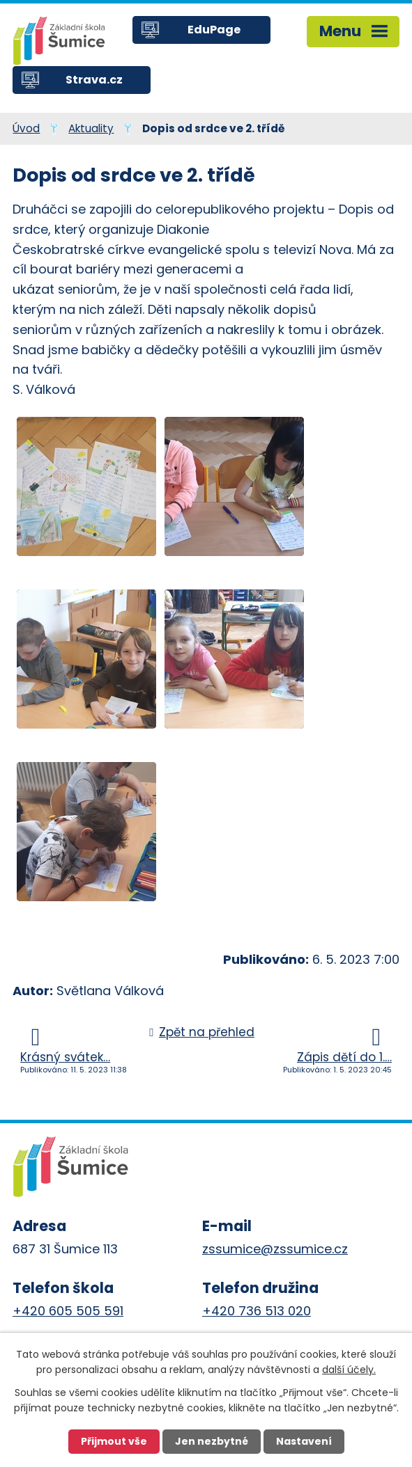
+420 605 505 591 (68, 1310)
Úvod (26, 128)
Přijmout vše (114, 1441)
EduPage (214, 30)
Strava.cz (94, 80)
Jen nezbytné (211, 1441)
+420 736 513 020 (256, 1310)
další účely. (349, 1370)
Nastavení (304, 1441)
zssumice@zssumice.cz (275, 1249)
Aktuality (91, 128)
